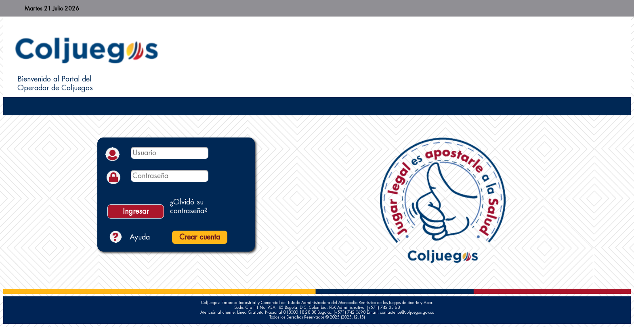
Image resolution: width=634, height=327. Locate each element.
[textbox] (169, 153)
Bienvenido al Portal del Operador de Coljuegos (55, 83)
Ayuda (140, 237)
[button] (135, 211)
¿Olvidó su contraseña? (189, 206)
